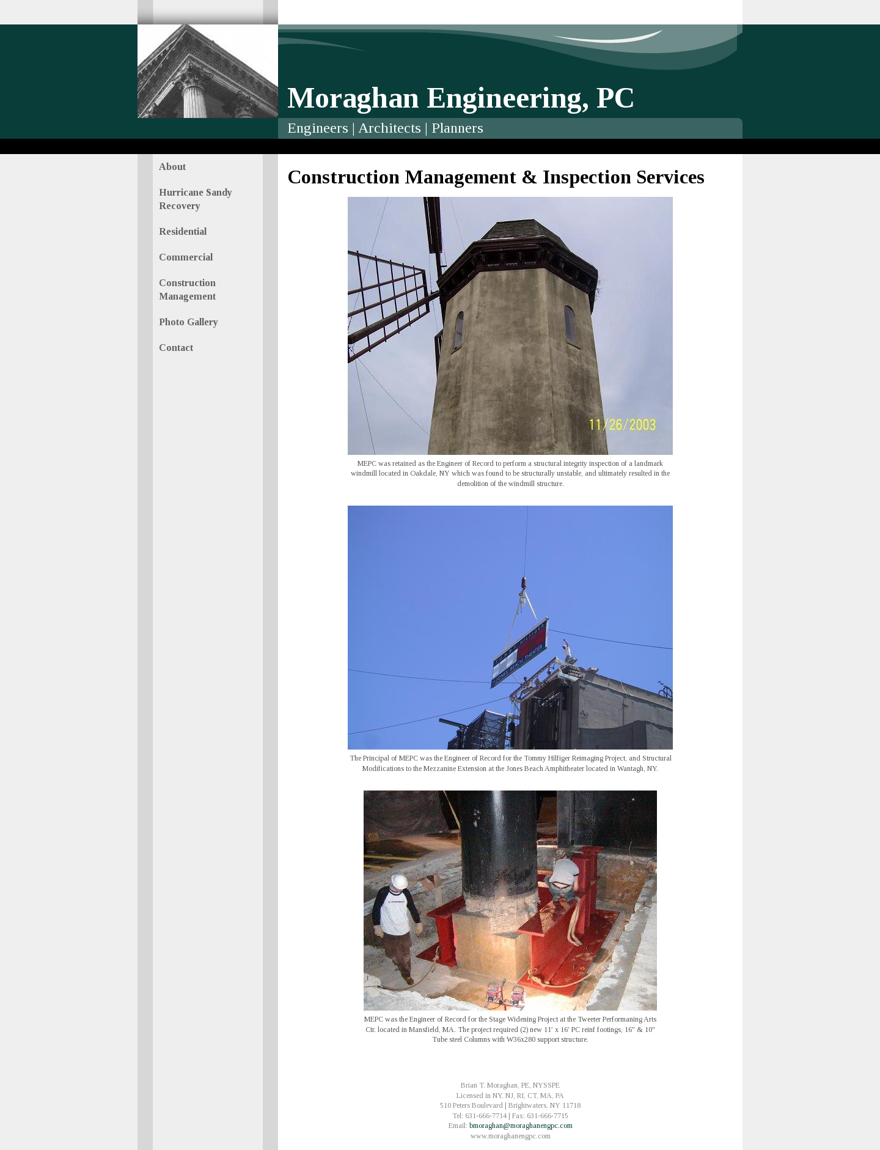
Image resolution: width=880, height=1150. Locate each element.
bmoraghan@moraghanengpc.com (521, 1125)
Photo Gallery (188, 322)
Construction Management (187, 289)
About (172, 166)
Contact (176, 347)
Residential (183, 231)
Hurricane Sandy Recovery (195, 199)
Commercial (186, 257)
